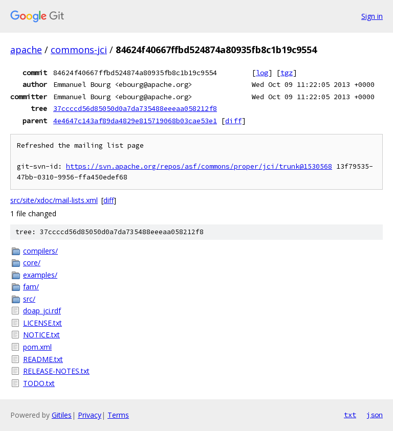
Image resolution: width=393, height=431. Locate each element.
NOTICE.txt (41, 334)
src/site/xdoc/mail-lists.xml (54, 200)
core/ (31, 262)
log (262, 72)
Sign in (372, 16)
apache (26, 49)
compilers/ (40, 251)
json (374, 414)
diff (233, 120)
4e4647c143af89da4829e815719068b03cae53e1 (135, 120)
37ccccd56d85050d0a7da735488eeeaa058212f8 (135, 108)
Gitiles (62, 415)
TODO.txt (39, 383)
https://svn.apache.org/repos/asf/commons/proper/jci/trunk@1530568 (199, 166)
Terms (118, 415)
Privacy (89, 415)
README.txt (43, 359)
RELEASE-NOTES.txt (56, 371)
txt (350, 414)
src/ (29, 299)
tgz (286, 72)
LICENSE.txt (42, 323)
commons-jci (79, 49)
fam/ (31, 286)
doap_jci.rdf (42, 310)
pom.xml (37, 347)
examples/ (40, 275)
